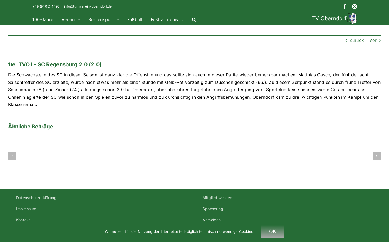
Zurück (357, 40)
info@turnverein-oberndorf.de (88, 6)
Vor (373, 40)
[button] (194, 18)
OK (272, 231)
